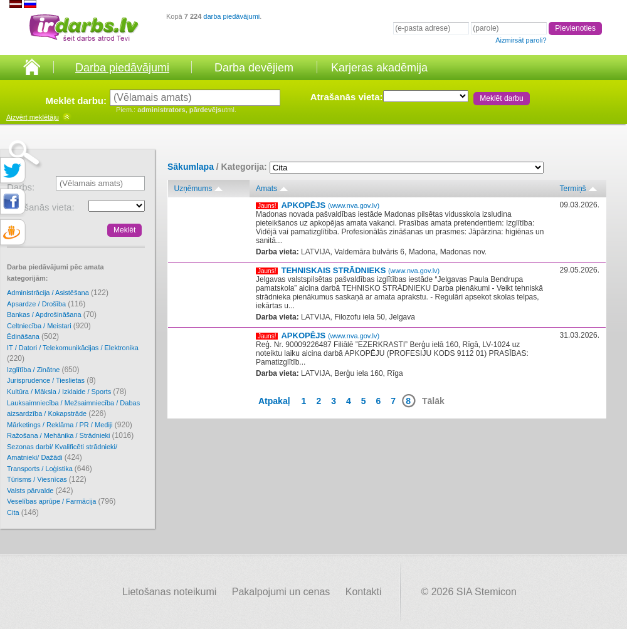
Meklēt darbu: (76, 100)
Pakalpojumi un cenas (281, 591)
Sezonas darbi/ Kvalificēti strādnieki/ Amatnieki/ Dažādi (62, 452)
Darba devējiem (253, 67)
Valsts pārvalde (40, 490)
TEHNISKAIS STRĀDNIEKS (360, 270)
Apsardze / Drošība (46, 303)
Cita (23, 512)
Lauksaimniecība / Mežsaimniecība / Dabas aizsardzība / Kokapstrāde (73, 408)
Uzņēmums (193, 188)
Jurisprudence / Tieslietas (51, 380)
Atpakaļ (274, 401)
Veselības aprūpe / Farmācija (61, 501)
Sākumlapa (190, 167)
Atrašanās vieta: (346, 96)
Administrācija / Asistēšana (57, 292)
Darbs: (20, 187)
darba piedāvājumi (231, 16)
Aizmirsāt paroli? (520, 40)
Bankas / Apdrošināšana (52, 314)
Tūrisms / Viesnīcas (47, 479)
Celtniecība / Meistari (49, 325)
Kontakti (363, 591)
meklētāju (32, 117)
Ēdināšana (33, 336)
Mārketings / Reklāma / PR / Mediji (69, 424)
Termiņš (573, 188)
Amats (266, 188)
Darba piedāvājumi (122, 67)
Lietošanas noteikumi (169, 591)
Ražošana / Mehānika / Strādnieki (70, 435)
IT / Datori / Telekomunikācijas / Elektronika (73, 353)
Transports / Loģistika (49, 468)
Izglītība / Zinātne (43, 369)
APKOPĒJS (330, 205)
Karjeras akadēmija (379, 67)
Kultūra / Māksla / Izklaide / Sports (67, 391)
